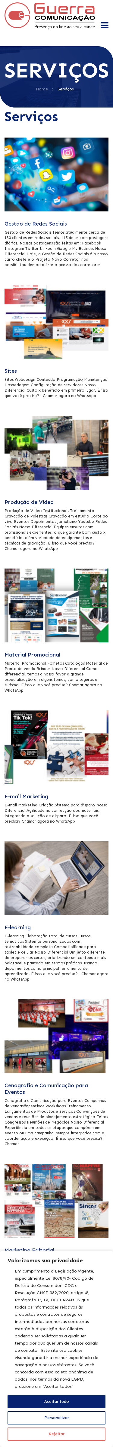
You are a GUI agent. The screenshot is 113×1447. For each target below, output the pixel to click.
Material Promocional (32, 654)
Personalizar (56, 1417)
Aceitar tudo (56, 1401)
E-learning (18, 927)
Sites (11, 371)
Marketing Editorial (29, 1250)
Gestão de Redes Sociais (36, 223)
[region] (56, 1349)
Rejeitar (56, 1433)
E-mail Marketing (26, 796)
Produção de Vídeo (29, 502)
